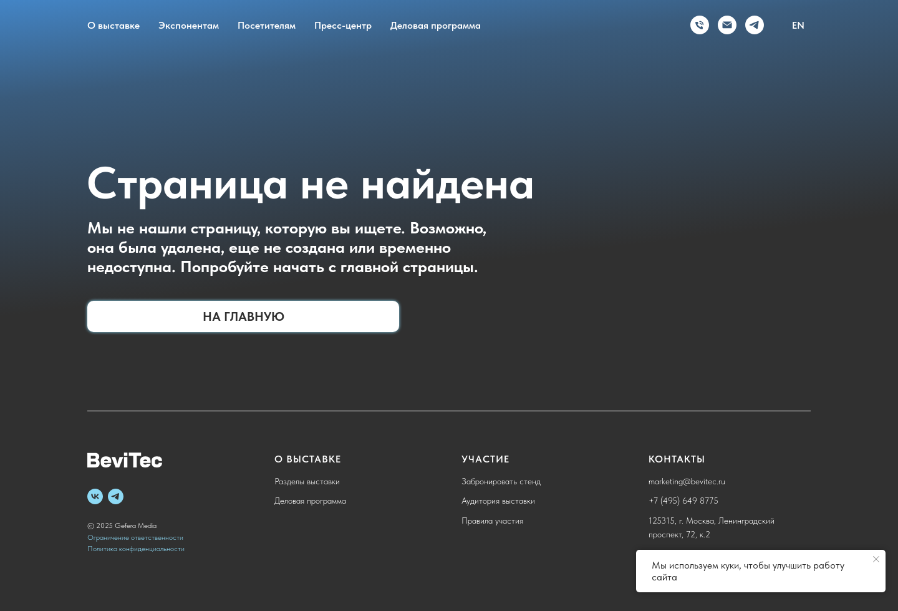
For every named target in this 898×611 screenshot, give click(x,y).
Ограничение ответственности (135, 537)
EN (798, 25)
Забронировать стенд (501, 481)
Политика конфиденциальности (136, 548)
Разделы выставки (307, 481)
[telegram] (754, 25)
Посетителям (267, 25)
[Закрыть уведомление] (876, 559)
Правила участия (492, 520)
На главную (243, 316)
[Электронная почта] (727, 25)
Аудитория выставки (498, 501)
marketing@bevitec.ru (687, 481)
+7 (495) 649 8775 (683, 501)
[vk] (95, 496)
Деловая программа (435, 25)
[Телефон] (699, 25)
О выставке (113, 25)
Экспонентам (188, 25)
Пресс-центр (343, 25)
